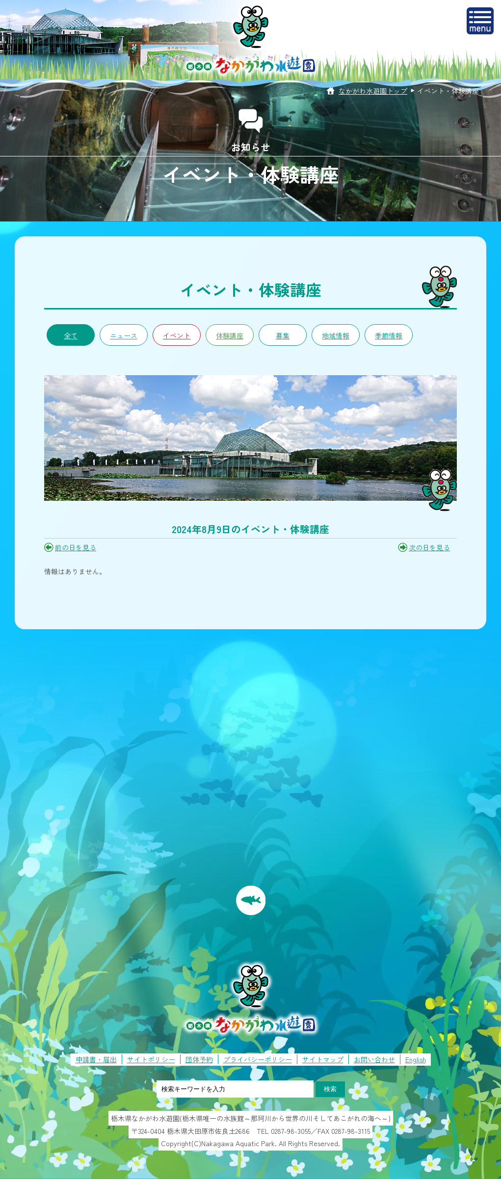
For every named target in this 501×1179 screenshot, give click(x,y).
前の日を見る (75, 547)
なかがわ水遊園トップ (373, 91)
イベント (176, 335)
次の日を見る (429, 547)
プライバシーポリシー (257, 1059)
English (415, 1059)
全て (71, 335)
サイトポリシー (151, 1059)
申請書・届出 (96, 1059)
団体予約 (199, 1059)
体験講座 (229, 335)
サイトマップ (322, 1059)
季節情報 (388, 335)
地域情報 (335, 335)
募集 (283, 335)
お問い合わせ (374, 1059)
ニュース (123, 335)
